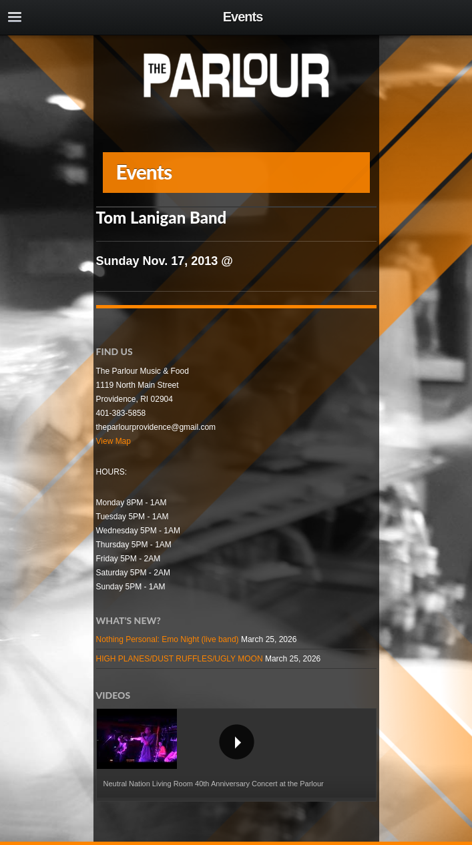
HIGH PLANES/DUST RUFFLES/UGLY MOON (179, 658)
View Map (113, 441)
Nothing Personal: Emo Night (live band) (167, 639)
